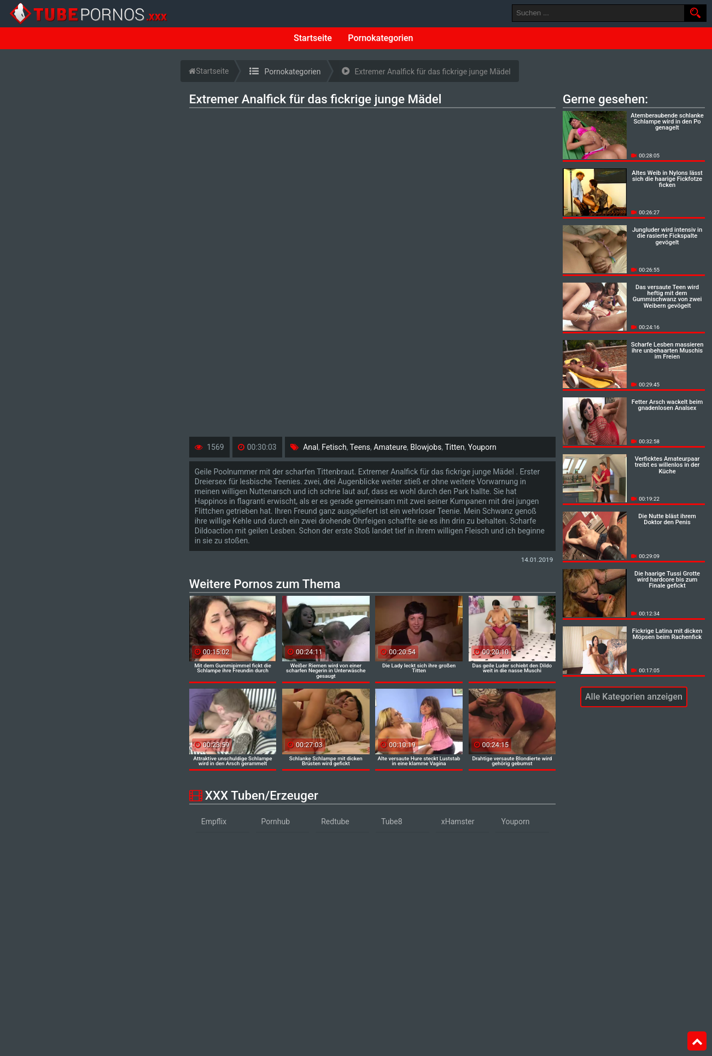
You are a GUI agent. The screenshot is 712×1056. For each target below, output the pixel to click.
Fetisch (334, 447)
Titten (454, 447)
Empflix (213, 821)
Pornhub (275, 821)
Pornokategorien (380, 38)
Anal (310, 447)
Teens (360, 447)
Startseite (313, 38)
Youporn (482, 447)
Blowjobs (425, 447)
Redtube (335, 821)
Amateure (390, 447)
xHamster (458, 821)
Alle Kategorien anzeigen (633, 696)
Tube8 (391, 821)
